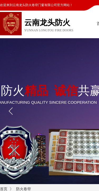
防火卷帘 (23, 189)
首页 (3, 189)
